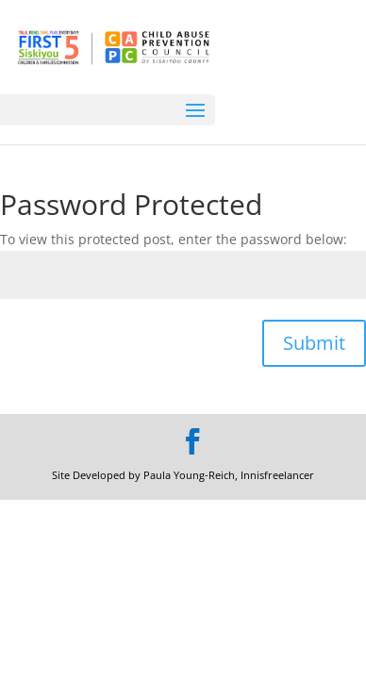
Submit (314, 343)
